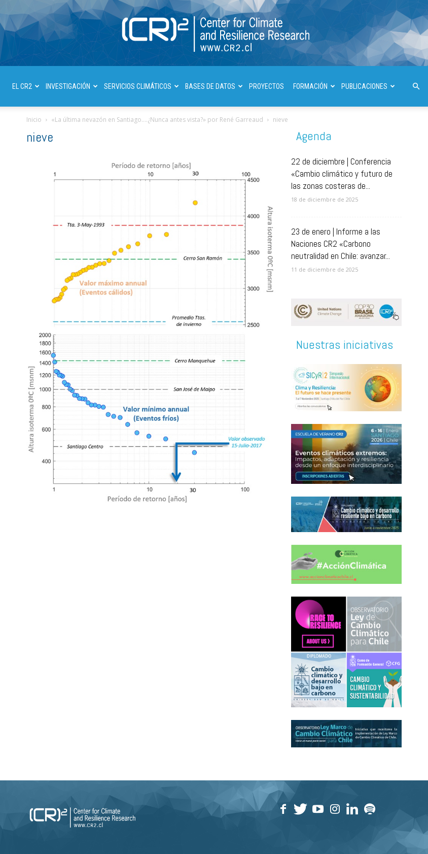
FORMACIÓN (314, 86)
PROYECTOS (266, 86)
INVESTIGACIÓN (72, 86)
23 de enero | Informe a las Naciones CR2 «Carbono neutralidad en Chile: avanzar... (340, 243)
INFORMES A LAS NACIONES (105, 127)
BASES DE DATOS (214, 86)
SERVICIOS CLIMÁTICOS (141, 86)
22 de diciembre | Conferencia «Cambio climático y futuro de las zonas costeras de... (342, 173)
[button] (416, 86)
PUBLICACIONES (368, 86)
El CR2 (26, 86)
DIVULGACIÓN (35, 127)
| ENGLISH (168, 127)
